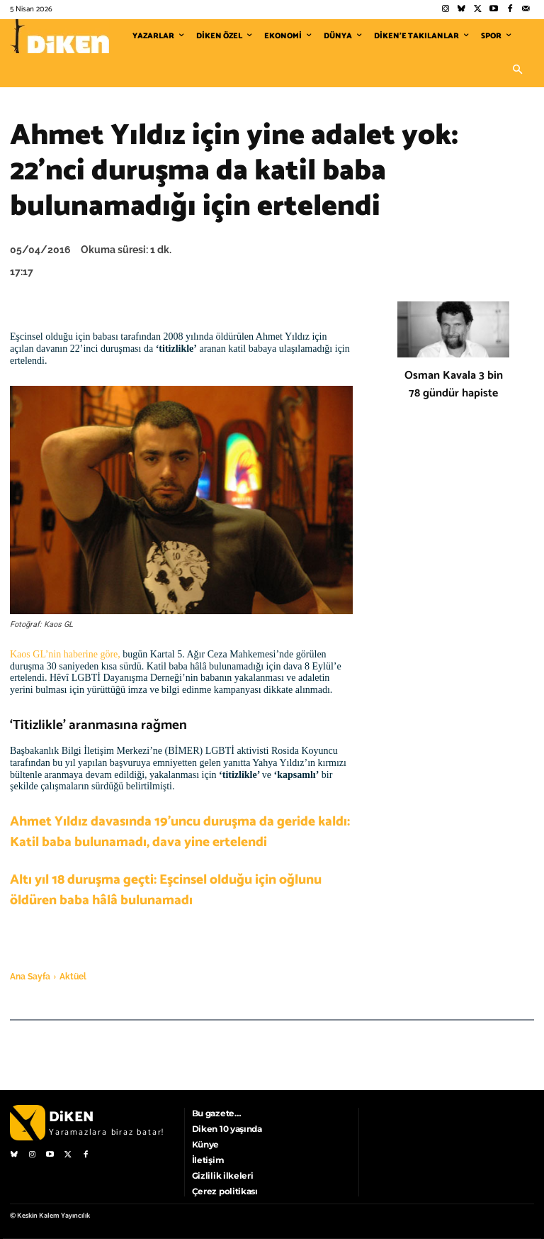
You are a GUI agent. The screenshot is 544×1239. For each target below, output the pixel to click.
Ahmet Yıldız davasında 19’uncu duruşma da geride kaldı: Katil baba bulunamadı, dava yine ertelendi (180, 832)
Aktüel (73, 977)
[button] (517, 70)
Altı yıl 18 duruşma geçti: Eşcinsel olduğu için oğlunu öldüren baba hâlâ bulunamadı (166, 890)
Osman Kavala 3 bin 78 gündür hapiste (453, 384)
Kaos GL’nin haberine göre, (65, 654)
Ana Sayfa (30, 977)
